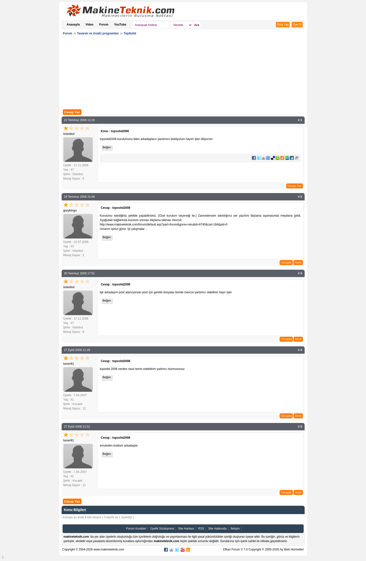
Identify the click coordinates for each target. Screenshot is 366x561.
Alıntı (298, 262)
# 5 (300, 426)
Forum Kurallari (136, 528)
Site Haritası (186, 528)
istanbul (69, 134)
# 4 (300, 350)
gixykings (70, 210)
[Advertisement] (183, 73)
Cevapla (286, 262)
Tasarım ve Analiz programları (98, 33)
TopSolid (130, 33)
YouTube (120, 24)
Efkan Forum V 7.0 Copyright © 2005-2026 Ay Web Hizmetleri (263, 549)
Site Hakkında (217, 528)
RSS (201, 528)
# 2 (300, 196)
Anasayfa (73, 24)
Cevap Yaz (72, 112)
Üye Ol (297, 24)
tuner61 (68, 363)
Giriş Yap (283, 24)
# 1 (300, 120)
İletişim (235, 528)
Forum (103, 24)
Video (89, 24)
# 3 (300, 273)
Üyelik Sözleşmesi (162, 528)
